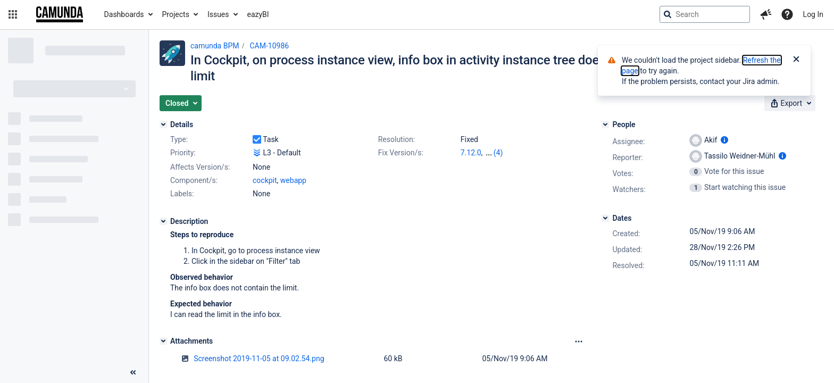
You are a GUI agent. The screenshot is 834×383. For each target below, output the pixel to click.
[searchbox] (705, 14)
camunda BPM (214, 45)
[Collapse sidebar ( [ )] (133, 372)
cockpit (265, 180)
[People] (605, 124)
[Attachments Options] (579, 341)
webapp (293, 180)
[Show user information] (724, 140)
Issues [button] (218, 14)
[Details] (163, 124)
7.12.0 (471, 152)
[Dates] (605, 218)
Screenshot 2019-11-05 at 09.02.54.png (259, 358)
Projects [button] (175, 14)
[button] (12, 14)
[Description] (163, 221)
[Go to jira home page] (59, 14)
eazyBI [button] (258, 14)
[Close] (796, 60)
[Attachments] (163, 341)
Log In (813, 14)
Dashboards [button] (124, 14)
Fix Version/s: (400, 152)
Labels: (182, 193)
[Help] (787, 14)
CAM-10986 (269, 45)
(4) (498, 152)
